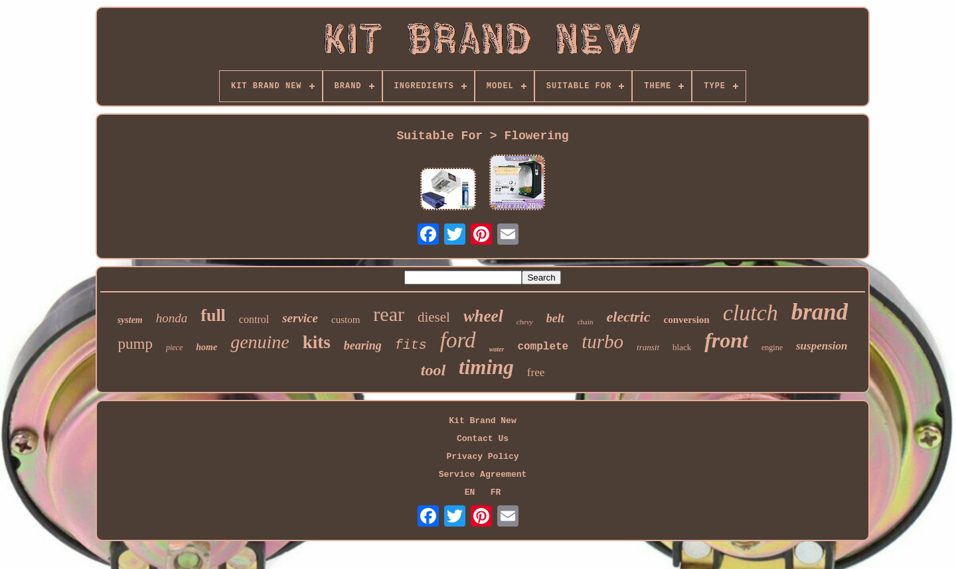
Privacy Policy (482, 457)
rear (388, 314)
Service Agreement (483, 474)
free (535, 372)
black (682, 347)
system (130, 320)
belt (555, 318)
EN (470, 492)
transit (648, 347)
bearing (363, 345)
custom (345, 319)
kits (317, 342)
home (206, 347)
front (726, 340)
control (254, 319)
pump (135, 344)
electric (629, 316)
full (213, 315)
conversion (686, 319)
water (497, 349)
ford (458, 340)
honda (172, 318)
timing (486, 367)
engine (772, 347)
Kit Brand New (482, 421)
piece (174, 347)
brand (819, 312)
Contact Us (483, 439)
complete (542, 347)
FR (496, 492)
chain (586, 322)
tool (433, 370)
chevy (525, 322)
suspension (821, 346)
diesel (434, 317)
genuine (259, 342)
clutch (750, 312)
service (300, 318)
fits (411, 345)
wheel (483, 316)
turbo (602, 341)
